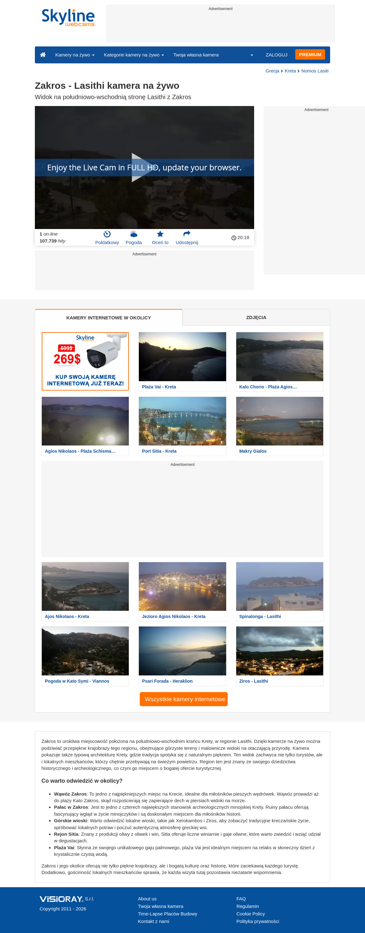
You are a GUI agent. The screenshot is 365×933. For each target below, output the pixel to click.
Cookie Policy (251, 913)
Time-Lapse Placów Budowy (167, 913)
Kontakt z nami (153, 921)
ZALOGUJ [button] (276, 54)
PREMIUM (310, 54)
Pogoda (134, 237)
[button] (248, 54)
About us (147, 898)
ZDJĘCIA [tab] (256, 317)
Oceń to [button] (160, 237)
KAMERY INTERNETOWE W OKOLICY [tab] (108, 317)
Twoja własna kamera (196, 54)
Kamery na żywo (75, 54)
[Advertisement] (221, 27)
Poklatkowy (107, 237)
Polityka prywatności (258, 921)
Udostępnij (187, 237)
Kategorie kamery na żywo (134, 54)
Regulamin (248, 906)
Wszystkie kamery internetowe (186, 699)
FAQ (241, 898)
